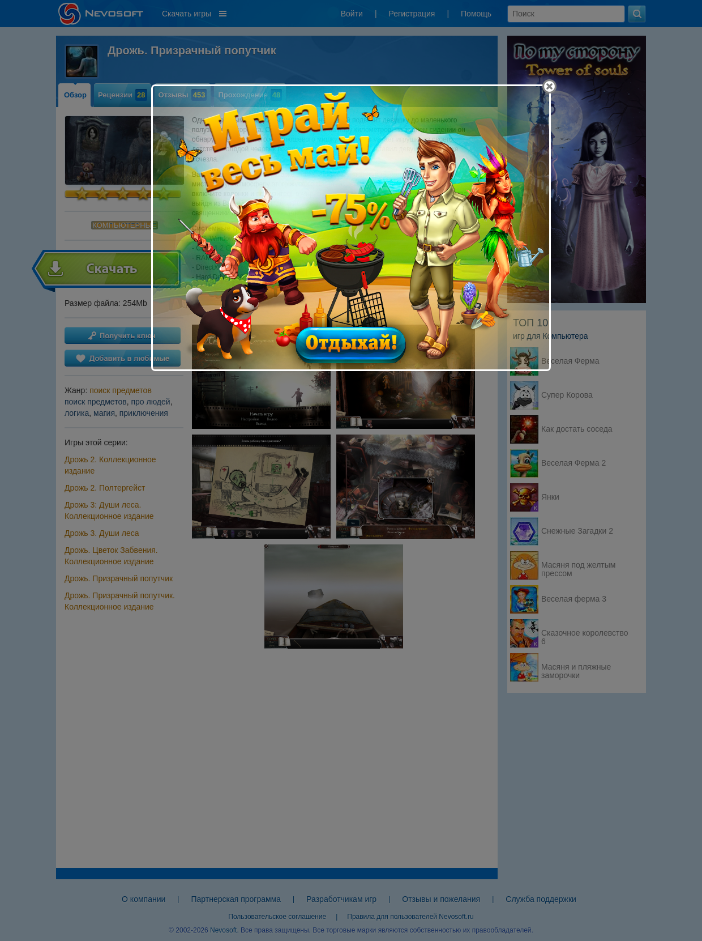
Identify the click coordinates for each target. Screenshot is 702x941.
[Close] (549, 86)
